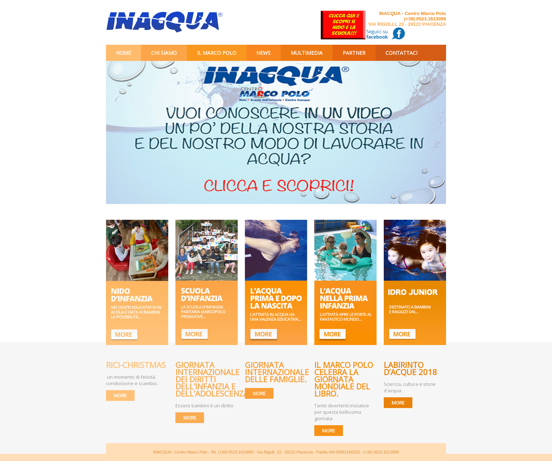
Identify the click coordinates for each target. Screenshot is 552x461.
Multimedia (307, 52)
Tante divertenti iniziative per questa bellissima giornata (341, 412)
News (263, 52)
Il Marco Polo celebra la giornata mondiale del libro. (343, 379)
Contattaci (401, 52)
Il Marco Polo (216, 52)
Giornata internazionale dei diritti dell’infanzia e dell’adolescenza (211, 379)
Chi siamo (164, 52)
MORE (120, 395)
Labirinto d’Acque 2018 (411, 368)
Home (123, 52)
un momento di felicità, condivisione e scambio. (132, 380)
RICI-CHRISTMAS (136, 364)
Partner (354, 52)
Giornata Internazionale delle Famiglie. (277, 371)
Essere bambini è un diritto (204, 405)
